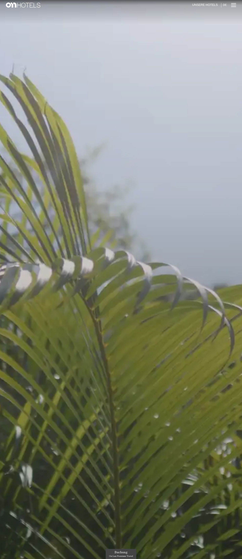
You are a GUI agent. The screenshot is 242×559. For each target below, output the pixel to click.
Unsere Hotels (205, 5)
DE (225, 5)
